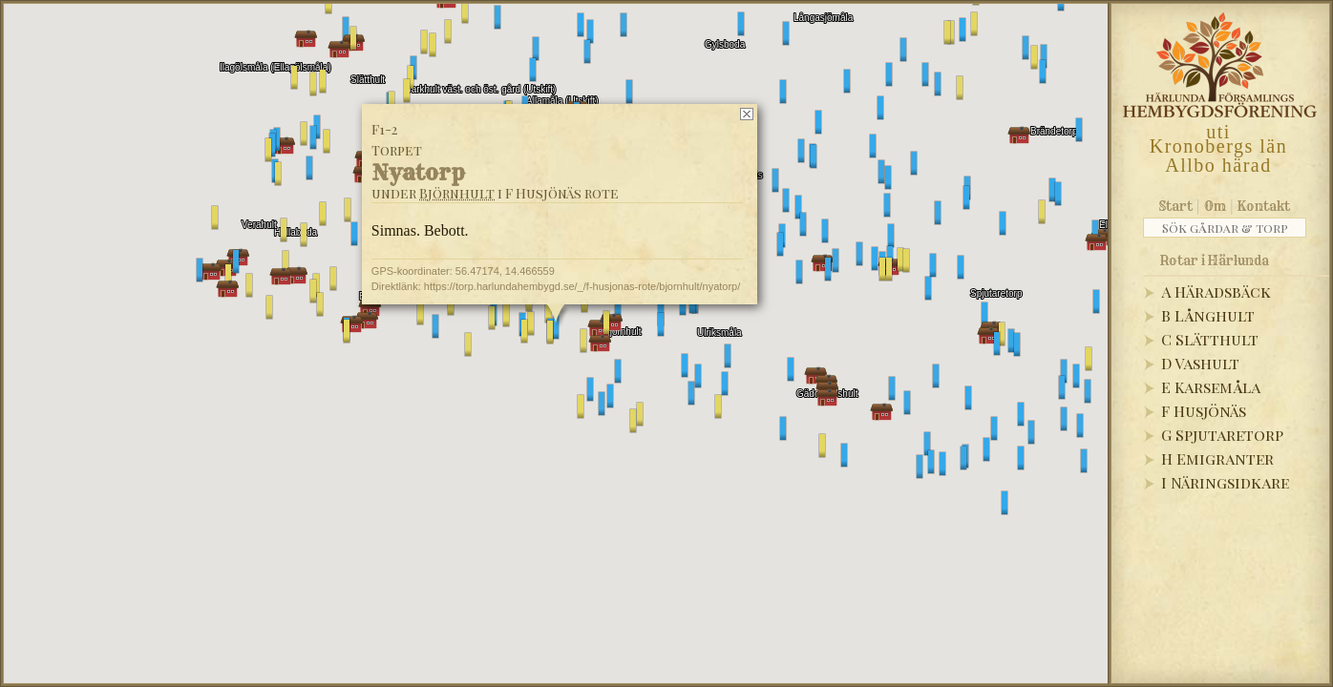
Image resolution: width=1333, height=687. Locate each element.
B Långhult (1208, 315)
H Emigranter (1217, 458)
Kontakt (1264, 206)
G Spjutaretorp (1222, 435)
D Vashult (1200, 363)
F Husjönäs (1203, 411)
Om (1215, 206)
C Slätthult (1210, 339)
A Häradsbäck (1216, 291)
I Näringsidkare (1225, 482)
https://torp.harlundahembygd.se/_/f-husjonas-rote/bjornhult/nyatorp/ (582, 286)
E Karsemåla (1210, 387)
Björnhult (457, 193)
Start (1176, 206)
